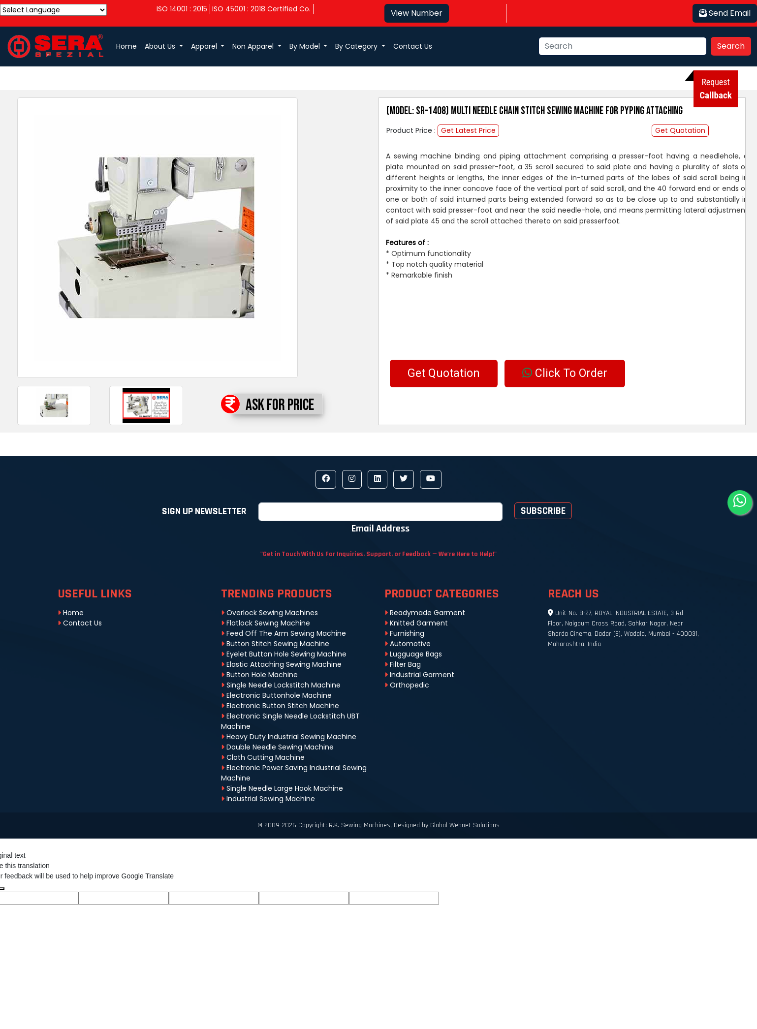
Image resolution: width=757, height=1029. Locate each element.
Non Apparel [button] (254, 46)
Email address (380, 527)
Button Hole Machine (259, 675)
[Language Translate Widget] (53, 10)
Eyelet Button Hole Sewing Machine (284, 654)
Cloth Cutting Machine (263, 757)
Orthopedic (406, 685)
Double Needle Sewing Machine (277, 747)
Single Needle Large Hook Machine (282, 788)
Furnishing (404, 633)
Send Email (725, 13)
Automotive (407, 644)
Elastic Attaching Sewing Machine (281, 664)
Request (715, 89)
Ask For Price (280, 405)
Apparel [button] (205, 46)
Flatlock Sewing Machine (265, 623)
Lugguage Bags (413, 654)
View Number (416, 13)
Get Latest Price (468, 130)
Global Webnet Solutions (465, 825)
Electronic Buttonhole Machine (276, 695)
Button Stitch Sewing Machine (275, 644)
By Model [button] (305, 46)
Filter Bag (402, 664)
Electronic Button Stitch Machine (280, 706)
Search (731, 46)
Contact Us (412, 46)
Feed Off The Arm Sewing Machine (283, 633)
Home (126, 46)
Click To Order (564, 373)
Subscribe (543, 510)
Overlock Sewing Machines (269, 613)
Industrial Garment (419, 675)
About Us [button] (161, 46)
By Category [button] (357, 46)
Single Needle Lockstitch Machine (281, 685)
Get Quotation (680, 130)
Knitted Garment (416, 623)
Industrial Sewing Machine (268, 799)
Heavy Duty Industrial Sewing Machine (288, 737)
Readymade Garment (424, 613)
